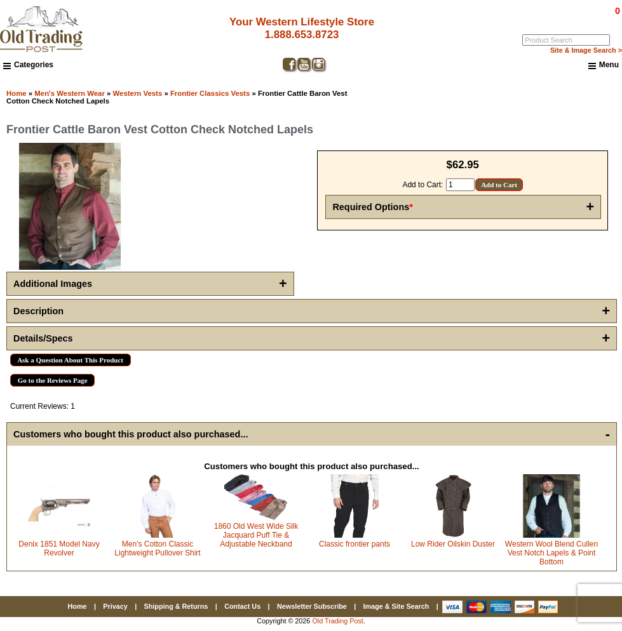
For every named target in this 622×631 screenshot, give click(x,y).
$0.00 (588, 10)
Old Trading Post (337, 621)
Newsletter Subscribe (312, 606)
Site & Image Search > (586, 50)
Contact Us (242, 606)
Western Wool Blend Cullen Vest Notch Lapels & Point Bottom (551, 553)
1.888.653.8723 (302, 35)
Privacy (115, 606)
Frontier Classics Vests (210, 93)
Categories (28, 64)
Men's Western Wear (69, 93)
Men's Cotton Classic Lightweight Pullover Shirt (157, 548)
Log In (565, 19)
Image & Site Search (396, 606)
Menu (603, 65)
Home (16, 93)
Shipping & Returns (176, 606)
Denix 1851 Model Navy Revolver (58, 548)
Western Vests (138, 93)
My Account (602, 19)
